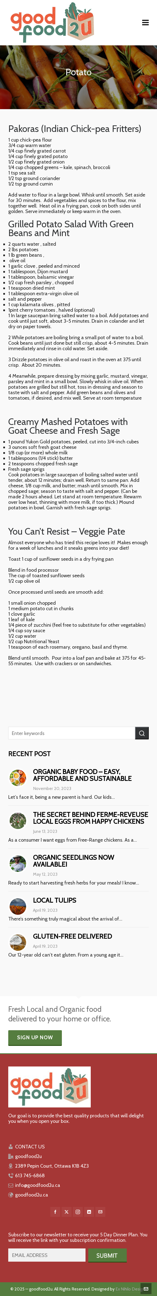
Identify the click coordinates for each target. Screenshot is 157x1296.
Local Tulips (54, 900)
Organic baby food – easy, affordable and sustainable (82, 775)
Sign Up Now (35, 1038)
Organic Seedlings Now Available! (73, 860)
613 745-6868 (30, 1176)
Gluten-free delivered (72, 936)
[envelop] (100, 1212)
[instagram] (78, 1212)
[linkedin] (89, 1212)
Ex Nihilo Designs (131, 1289)
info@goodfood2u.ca (37, 1185)
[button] (142, 733)
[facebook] (55, 1212)
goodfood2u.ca (31, 1195)
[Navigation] (145, 22)
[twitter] (66, 1212)
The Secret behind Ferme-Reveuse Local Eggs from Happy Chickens (90, 818)
